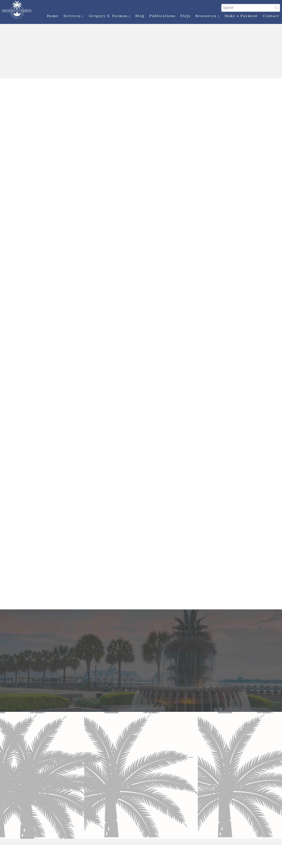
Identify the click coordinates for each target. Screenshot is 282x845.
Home (52, 16)
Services (72, 16)
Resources (206, 16)
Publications (161, 16)
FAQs (184, 16)
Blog (139, 16)
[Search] (249, 8)
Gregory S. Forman (109, 16)
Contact (270, 16)
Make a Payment (240, 16)
